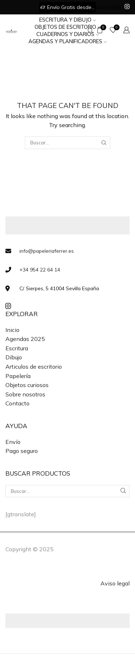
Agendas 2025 (25, 338)
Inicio (12, 329)
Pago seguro (21, 450)
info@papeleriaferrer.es (46, 251)
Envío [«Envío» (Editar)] (13, 441)
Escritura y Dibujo (67, 19)
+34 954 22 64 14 (39, 269)
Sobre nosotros (25, 394)
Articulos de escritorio (33, 366)
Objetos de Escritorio (67, 26)
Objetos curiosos (27, 384)
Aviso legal (115, 583)
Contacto (17, 403)
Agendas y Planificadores (67, 41)
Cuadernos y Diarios (67, 34)
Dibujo (13, 357)
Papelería (18, 375)
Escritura (16, 348)
